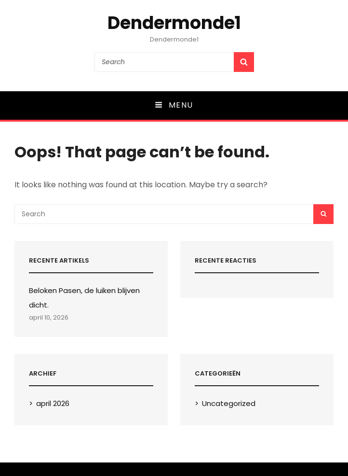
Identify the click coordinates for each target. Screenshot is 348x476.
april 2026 (52, 403)
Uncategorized (228, 403)
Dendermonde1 (174, 23)
